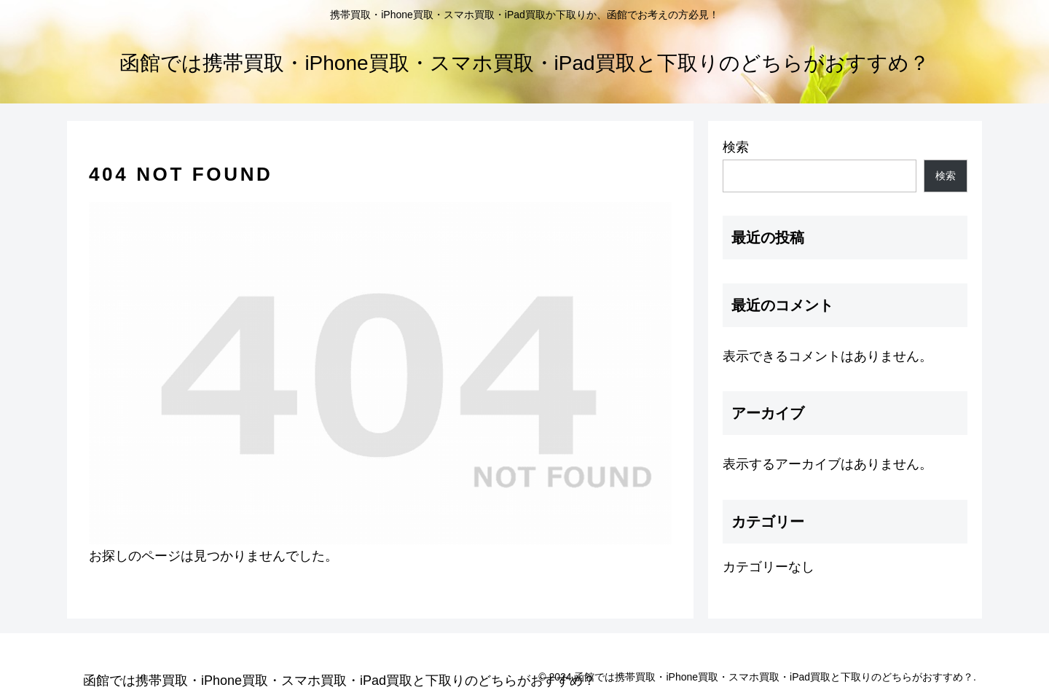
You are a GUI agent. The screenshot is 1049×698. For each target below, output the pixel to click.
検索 (736, 147)
